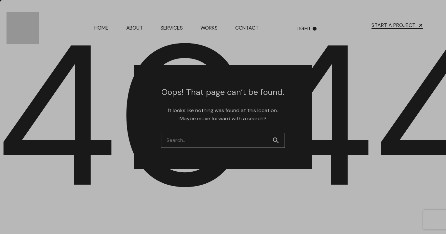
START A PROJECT (397, 25)
